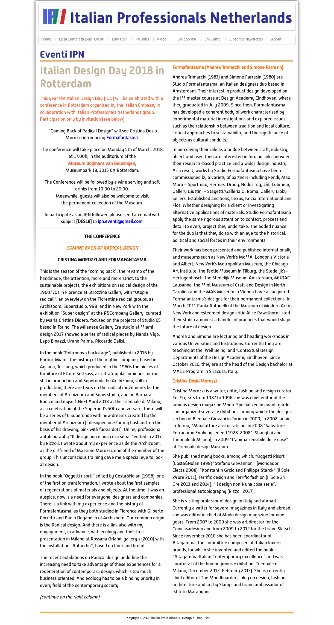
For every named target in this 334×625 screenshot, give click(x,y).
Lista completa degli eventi (81, 39)
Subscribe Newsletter (245, 39)
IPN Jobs (141, 39)
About (276, 39)
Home (46, 39)
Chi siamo (212, 39)
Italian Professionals (165, 618)
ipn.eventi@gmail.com (120, 221)
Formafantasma (122, 137)
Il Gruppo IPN (185, 39)
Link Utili (119, 39)
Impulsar (203, 618)
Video (161, 39)
